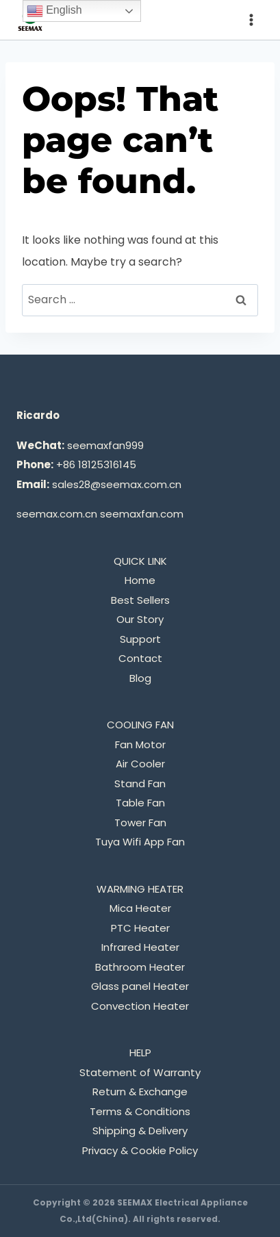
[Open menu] (251, 19)
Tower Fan (140, 822)
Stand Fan (140, 783)
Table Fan (140, 802)
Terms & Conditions (140, 1111)
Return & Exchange (140, 1091)
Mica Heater (140, 908)
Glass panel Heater (140, 986)
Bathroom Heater (140, 967)
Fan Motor (140, 744)
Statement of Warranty (140, 1072)
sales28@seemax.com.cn (116, 484)
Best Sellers (140, 600)
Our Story (140, 619)
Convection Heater (140, 1006)
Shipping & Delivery (140, 1130)
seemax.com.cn (56, 514)
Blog (140, 678)
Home (140, 580)
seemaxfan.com (141, 514)
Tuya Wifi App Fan (140, 841)
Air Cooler (140, 763)
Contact (140, 658)
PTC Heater (140, 928)
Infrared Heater (140, 947)
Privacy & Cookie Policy (140, 1150)
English (54, 11)
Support (140, 639)
